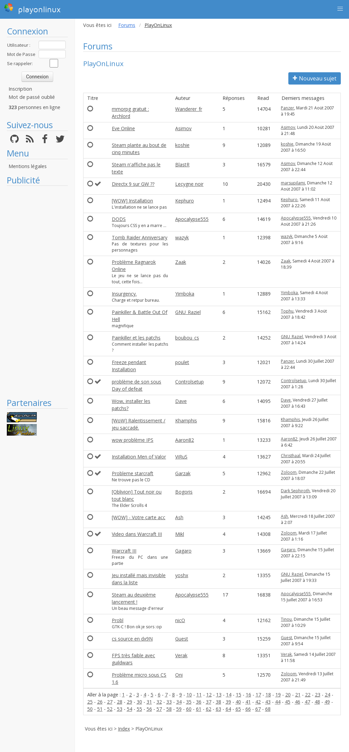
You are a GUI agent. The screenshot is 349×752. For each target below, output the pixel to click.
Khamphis (186, 420)
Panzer (287, 108)
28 (119, 701)
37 (208, 701)
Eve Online (123, 128)
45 (287, 701)
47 (307, 701)
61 (198, 709)
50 (90, 709)
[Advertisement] (37, 291)
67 (258, 709)
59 (179, 709)
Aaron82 (184, 440)
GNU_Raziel (188, 312)
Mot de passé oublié (32, 97)
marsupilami (293, 183)
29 (129, 701)
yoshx (181, 575)
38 (218, 701)
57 (159, 709)
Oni (179, 675)
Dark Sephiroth (295, 491)
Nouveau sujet (314, 78)
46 (297, 701)
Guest (181, 638)
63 (218, 709)
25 (90, 701)
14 (228, 694)
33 (169, 701)
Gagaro (183, 550)
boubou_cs (187, 337)
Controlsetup (189, 381)
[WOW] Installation (132, 200)
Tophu (287, 311)
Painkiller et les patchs (136, 337)
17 (258, 694)
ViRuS (181, 456)
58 (169, 709)
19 (278, 694)
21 (298, 694)
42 (258, 701)
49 (327, 701)
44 (277, 701)
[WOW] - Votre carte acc (138, 517)
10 (189, 694)
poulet (182, 362)
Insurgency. (124, 293)
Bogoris (184, 491)
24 (327, 694)
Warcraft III (124, 550)
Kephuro (184, 200)
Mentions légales (28, 166)
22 (307, 694)
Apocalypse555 (192, 219)
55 (139, 709)
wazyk (182, 237)
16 (248, 694)
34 (179, 701)
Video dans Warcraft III (137, 534)
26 (100, 701)
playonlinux (32, 8)
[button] (340, 9)
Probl (117, 620)
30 (139, 701)
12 (209, 694)
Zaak (180, 262)
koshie (182, 145)
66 (248, 709)
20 (288, 694)
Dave (181, 401)
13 (219, 694)
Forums (126, 25)
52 (109, 709)
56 (149, 709)
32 (159, 701)
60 (189, 709)
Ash (179, 517)
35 (189, 701)
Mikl (179, 534)
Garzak (183, 473)
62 (208, 709)
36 (198, 701)
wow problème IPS (132, 440)
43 (268, 701)
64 (228, 709)
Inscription (20, 89)
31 (149, 701)
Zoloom (289, 472)
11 (199, 694)
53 (119, 709)
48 (317, 701)
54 (129, 709)
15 (238, 694)
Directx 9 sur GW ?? (133, 184)
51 (100, 709)
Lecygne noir (189, 184)
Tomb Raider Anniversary (139, 237)
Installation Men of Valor (139, 456)
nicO (180, 620)
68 (268, 709)
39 (228, 701)
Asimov (183, 128)
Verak (181, 655)
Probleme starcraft (132, 473)
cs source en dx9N (132, 638)
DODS (119, 219)
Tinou (286, 619)
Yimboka (184, 293)
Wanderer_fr (188, 109)
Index (124, 728)
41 (248, 701)
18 (268, 694)
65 (238, 709)
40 (238, 701)
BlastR (182, 164)
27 (109, 701)
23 (317, 694)
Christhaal (290, 455)
